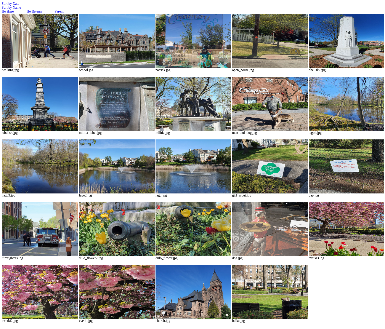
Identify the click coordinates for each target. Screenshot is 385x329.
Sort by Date (10, 3)
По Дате (8, 11)
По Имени (34, 11)
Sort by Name (11, 7)
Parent (59, 11)
